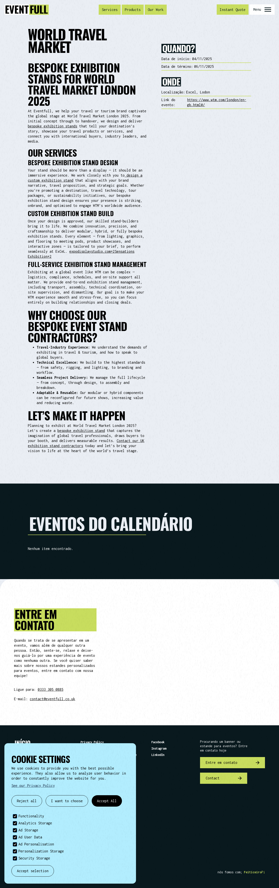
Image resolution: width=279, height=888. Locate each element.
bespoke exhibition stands (52, 126)
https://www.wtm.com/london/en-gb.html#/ (216, 102)
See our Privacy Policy (33, 786)
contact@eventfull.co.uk (52, 699)
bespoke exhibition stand (81, 431)
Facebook (158, 742)
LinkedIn (158, 755)
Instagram (158, 748)
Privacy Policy (92, 742)
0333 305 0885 (50, 689)
